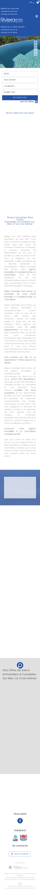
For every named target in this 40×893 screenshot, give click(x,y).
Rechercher (20, 98)
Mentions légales (19, 877)
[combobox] (20, 74)
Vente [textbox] (6, 74)
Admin (10, 879)
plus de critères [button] (29, 102)
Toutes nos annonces (19, 879)
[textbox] (20, 80)
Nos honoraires (29, 877)
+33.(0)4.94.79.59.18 (9, 30)
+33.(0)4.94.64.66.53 (9, 11)
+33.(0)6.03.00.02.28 (9, 14)
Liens (6, 879)
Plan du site (9, 877)
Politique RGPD (31, 879)
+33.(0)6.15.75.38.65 (9, 32)
